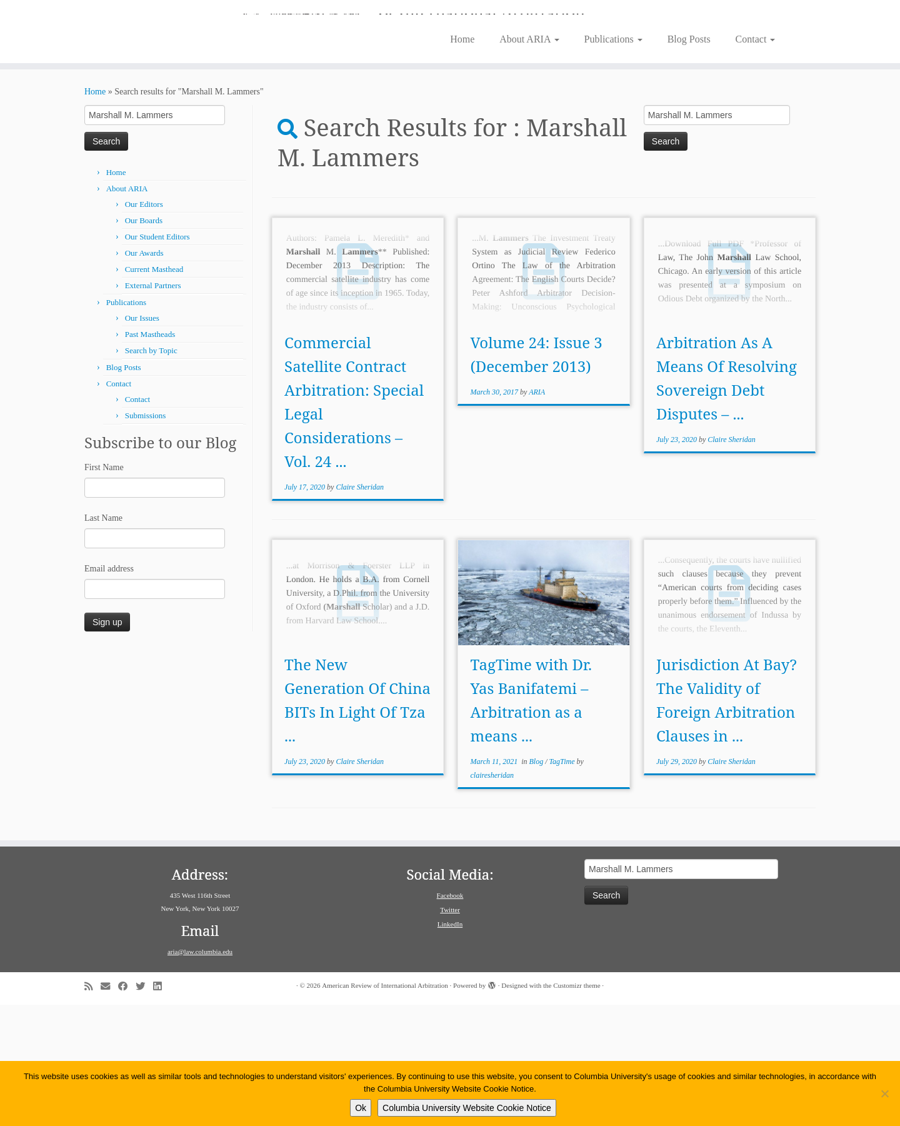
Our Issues (142, 439)
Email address (109, 690)
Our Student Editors (157, 358)
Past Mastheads (150, 455)
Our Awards (144, 374)
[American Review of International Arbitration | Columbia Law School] (450, 73)
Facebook (450, 1016)
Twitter (450, 1031)
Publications (613, 160)
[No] (884, 1093)
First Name (104, 588)
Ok (360, 1108)
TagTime (563, 882)
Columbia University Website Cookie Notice (466, 1108)
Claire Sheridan (360, 608)
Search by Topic (151, 471)
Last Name (103, 639)
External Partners (153, 406)
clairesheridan (492, 896)
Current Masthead (154, 390)
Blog (537, 882)
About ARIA (529, 160)
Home (462, 160)
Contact (756, 160)
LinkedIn (450, 1045)
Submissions (145, 536)
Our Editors (144, 325)
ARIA (537, 513)
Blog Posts (689, 160)
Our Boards (143, 341)
